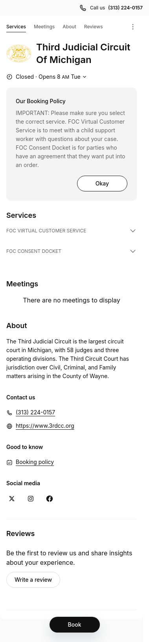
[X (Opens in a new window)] (12, 499)
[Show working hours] (47, 76)
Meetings (44, 27)
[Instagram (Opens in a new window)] (31, 499)
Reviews (93, 27)
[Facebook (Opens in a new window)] (49, 499)
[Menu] (133, 27)
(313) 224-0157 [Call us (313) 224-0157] (125, 8)
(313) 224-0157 (35, 412)
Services (16, 28)
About (69, 27)
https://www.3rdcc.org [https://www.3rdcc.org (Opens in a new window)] (45, 425)
